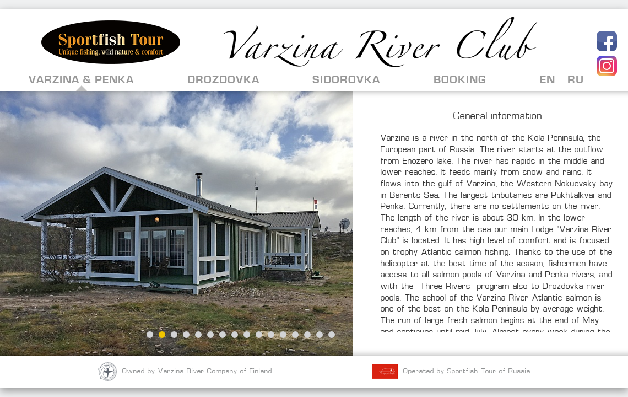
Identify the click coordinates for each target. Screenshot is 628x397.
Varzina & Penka (81, 79)
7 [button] (222, 334)
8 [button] (234, 334)
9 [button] (246, 334)
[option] (176, 223)
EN (547, 79)
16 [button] (331, 334)
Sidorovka (346, 79)
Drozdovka (223, 79)
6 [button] (210, 334)
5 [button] (198, 334)
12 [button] (283, 334)
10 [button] (259, 334)
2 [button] (162, 334)
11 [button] (271, 334)
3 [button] (174, 334)
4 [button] (186, 334)
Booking (460, 79)
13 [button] (295, 334)
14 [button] (307, 334)
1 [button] (150, 334)
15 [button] (319, 334)
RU (575, 79)
